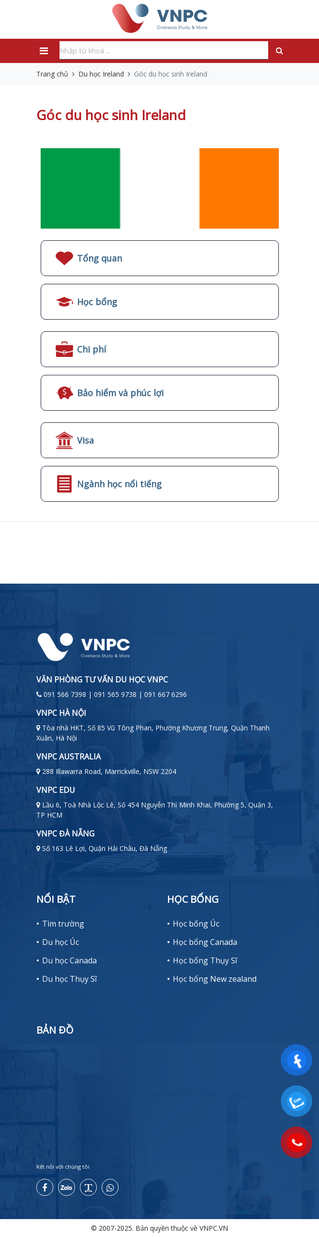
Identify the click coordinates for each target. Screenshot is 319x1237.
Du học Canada (69, 960)
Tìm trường (63, 923)
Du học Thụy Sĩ (69, 979)
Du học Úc (60, 942)
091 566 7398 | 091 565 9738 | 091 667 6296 (115, 694)
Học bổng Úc (196, 923)
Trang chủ (52, 73)
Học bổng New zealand (215, 979)
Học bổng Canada (205, 942)
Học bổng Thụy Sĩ (205, 960)
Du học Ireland (101, 73)
